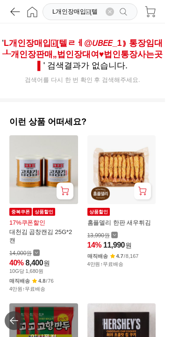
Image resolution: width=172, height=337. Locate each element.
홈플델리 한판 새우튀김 (119, 222)
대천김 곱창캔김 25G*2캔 (40, 236)
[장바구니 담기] (65, 191)
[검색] (76, 12)
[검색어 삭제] (109, 12)
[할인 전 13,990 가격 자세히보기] (102, 235)
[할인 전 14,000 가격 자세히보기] (24, 252)
